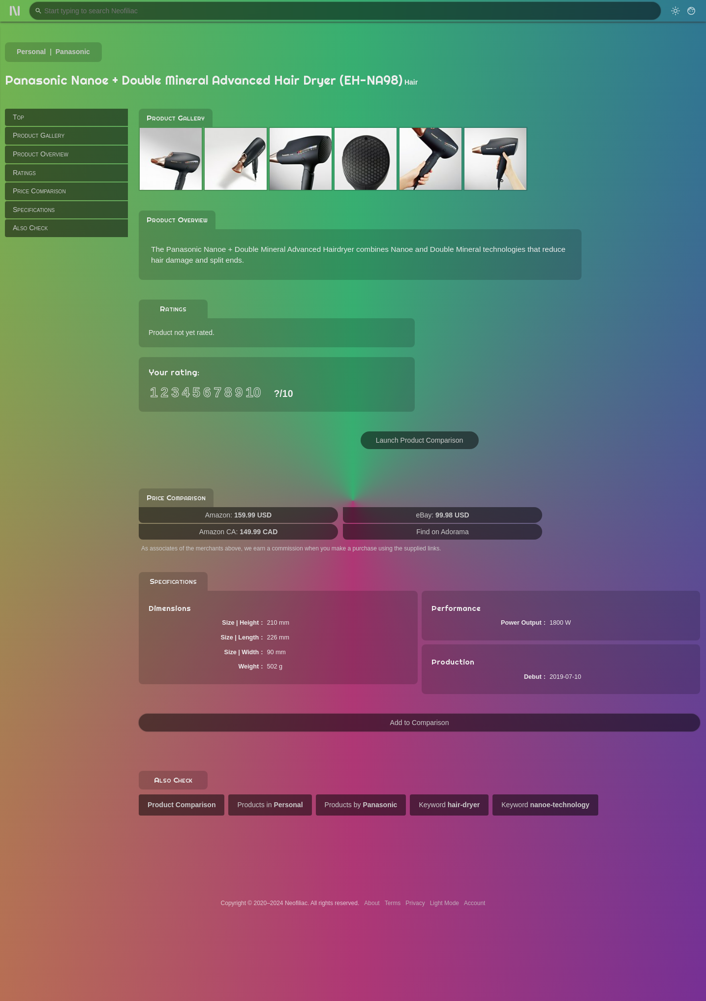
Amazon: (238, 515)
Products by (361, 805)
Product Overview (40, 154)
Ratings (24, 173)
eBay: (442, 515)
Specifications (34, 209)
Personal (31, 52)
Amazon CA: (238, 532)
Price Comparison (39, 191)
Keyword (449, 805)
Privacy (415, 903)
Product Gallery (38, 135)
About (371, 903)
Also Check (30, 228)
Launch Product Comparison (419, 440)
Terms (393, 903)
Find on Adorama (442, 532)
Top (18, 117)
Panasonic (73, 52)
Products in (270, 805)
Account (474, 903)
